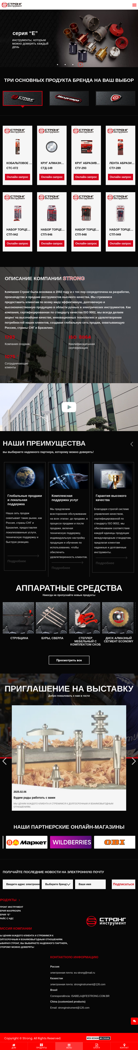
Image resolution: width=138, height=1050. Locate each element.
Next (131, 757)
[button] (57, 64)
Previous (7, 757)
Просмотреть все (69, 670)
